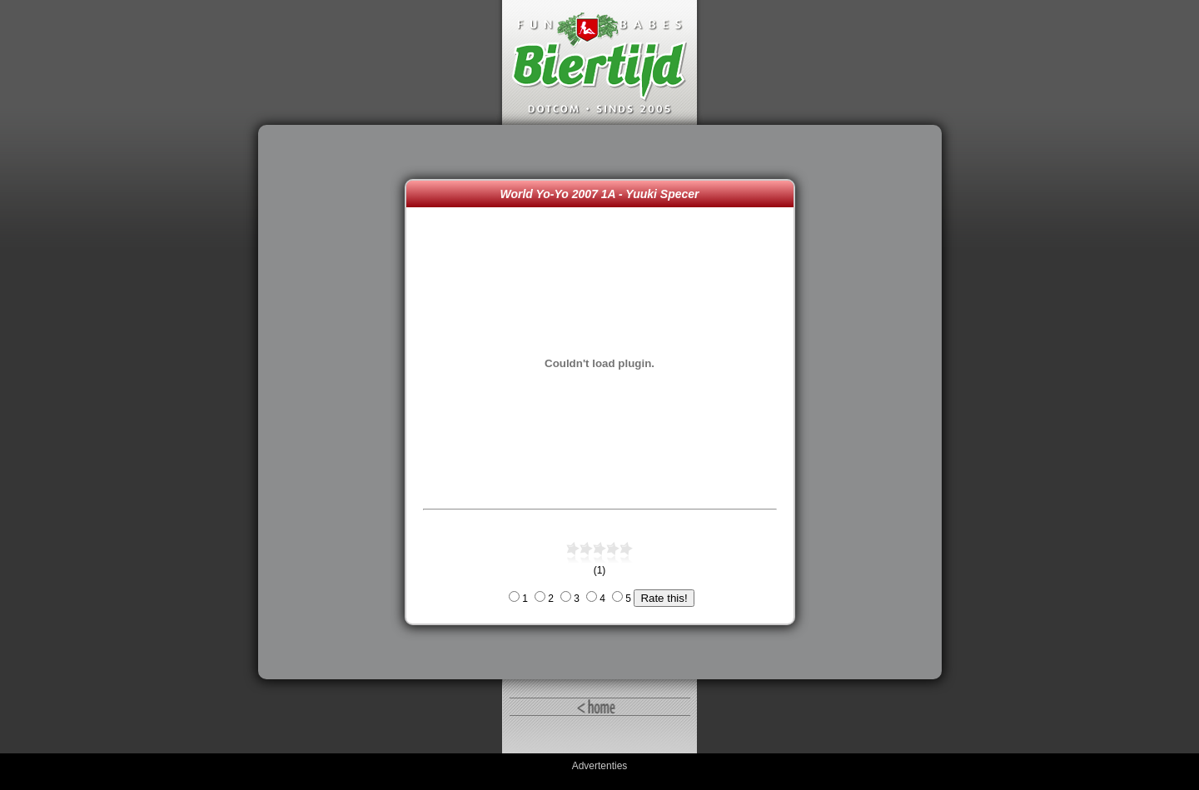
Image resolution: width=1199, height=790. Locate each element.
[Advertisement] (336, 402)
